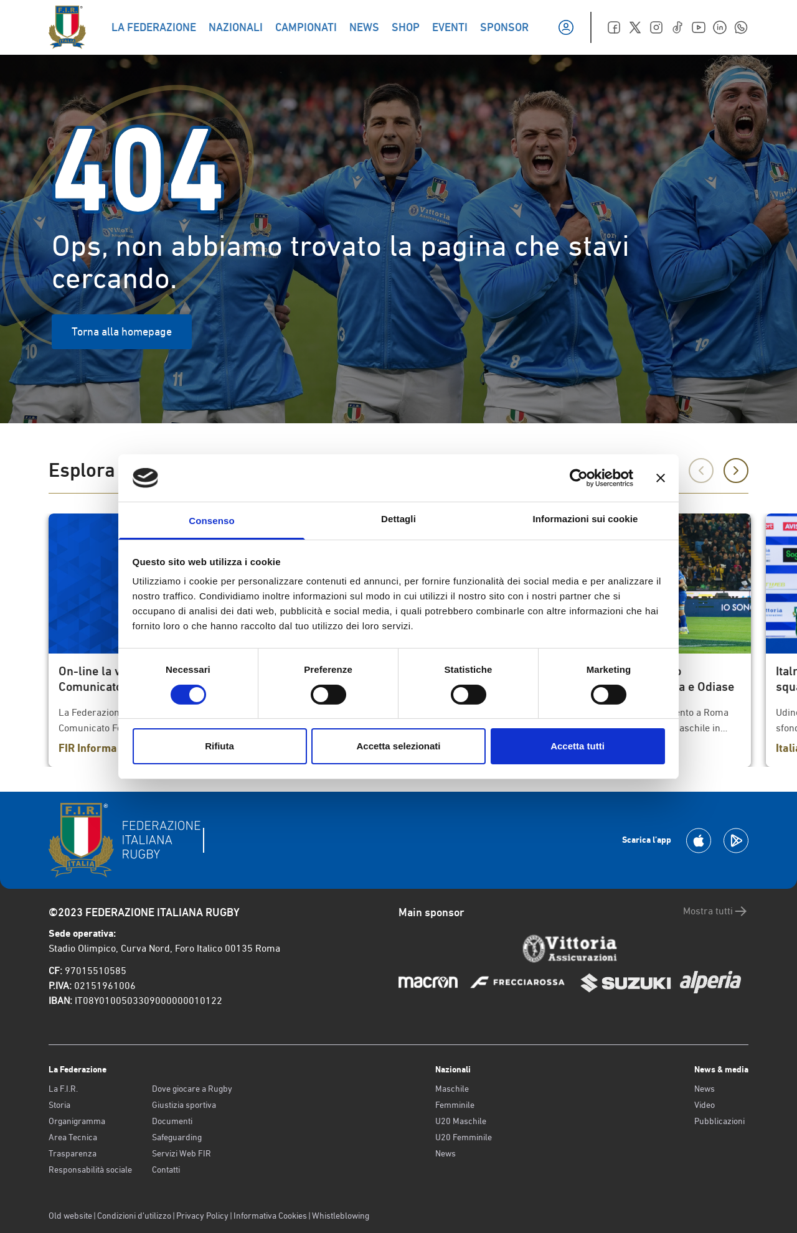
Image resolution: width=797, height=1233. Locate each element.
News (445, 1153)
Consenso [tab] (211, 520)
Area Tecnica (73, 1137)
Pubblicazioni (719, 1121)
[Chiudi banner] (660, 478)
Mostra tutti (715, 911)
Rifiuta (219, 746)
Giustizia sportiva (184, 1105)
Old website (70, 1216)
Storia (59, 1105)
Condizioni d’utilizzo (134, 1216)
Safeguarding (177, 1137)
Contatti (166, 1169)
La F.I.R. (63, 1089)
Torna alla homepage (122, 331)
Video (704, 1105)
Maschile (452, 1089)
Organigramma (77, 1121)
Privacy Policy (202, 1216)
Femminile (454, 1105)
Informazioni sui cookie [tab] (585, 518)
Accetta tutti (577, 746)
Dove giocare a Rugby (192, 1089)
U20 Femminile (463, 1137)
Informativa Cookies (270, 1216)
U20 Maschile (460, 1121)
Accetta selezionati (398, 746)
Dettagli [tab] (398, 518)
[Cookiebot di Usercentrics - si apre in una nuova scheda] (578, 478)
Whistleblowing (340, 1216)
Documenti (172, 1121)
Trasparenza (73, 1153)
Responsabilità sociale (90, 1169)
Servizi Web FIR (181, 1153)
